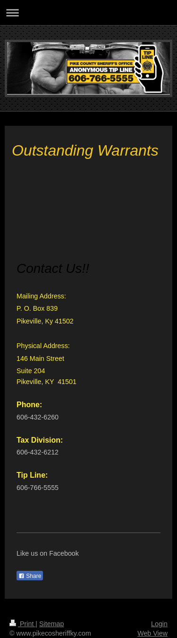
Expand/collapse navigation (88, 12)
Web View (152, 633)
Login (159, 624)
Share (29, 576)
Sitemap (51, 624)
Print (22, 624)
